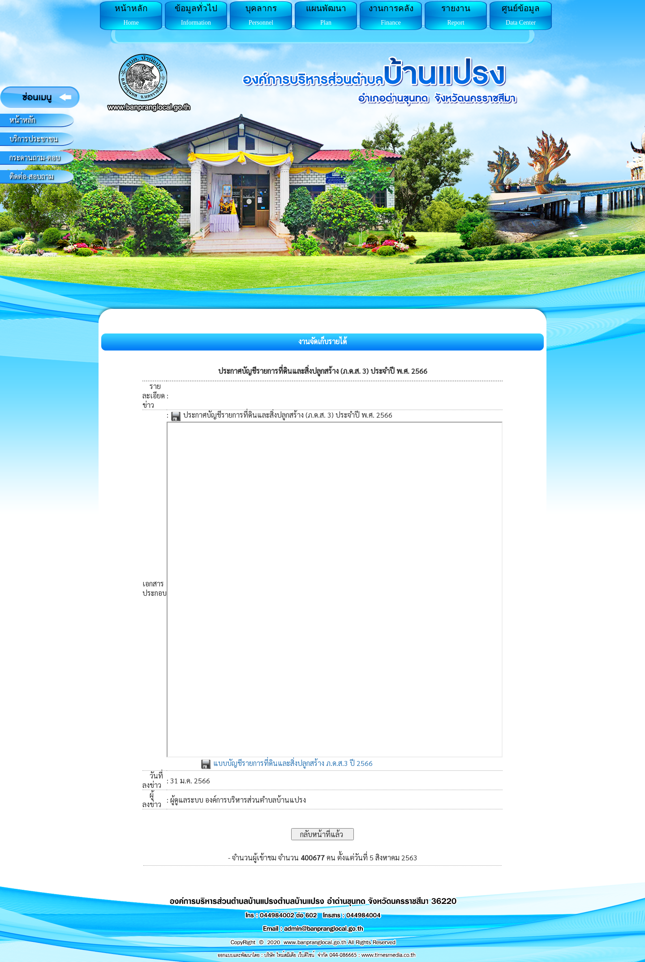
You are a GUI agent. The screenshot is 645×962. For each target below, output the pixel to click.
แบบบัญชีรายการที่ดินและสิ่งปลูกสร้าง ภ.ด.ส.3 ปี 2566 (286, 763)
